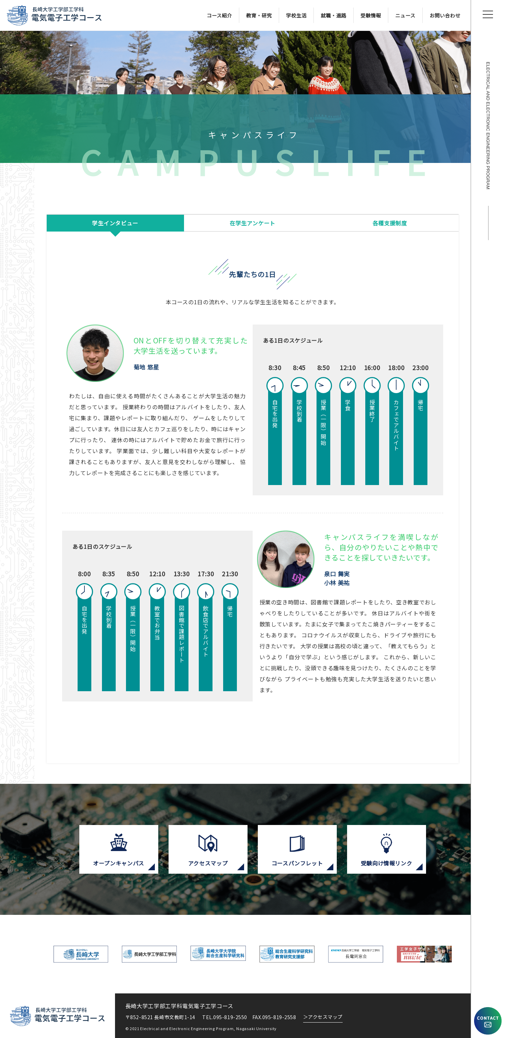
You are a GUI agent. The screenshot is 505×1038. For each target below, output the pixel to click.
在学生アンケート (252, 223)
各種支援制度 (389, 223)
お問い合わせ (444, 15)
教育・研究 (259, 15)
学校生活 (296, 15)
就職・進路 (333, 15)
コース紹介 (219, 15)
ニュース (405, 15)
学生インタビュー (115, 223)
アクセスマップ (323, 1016)
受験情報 (370, 15)
